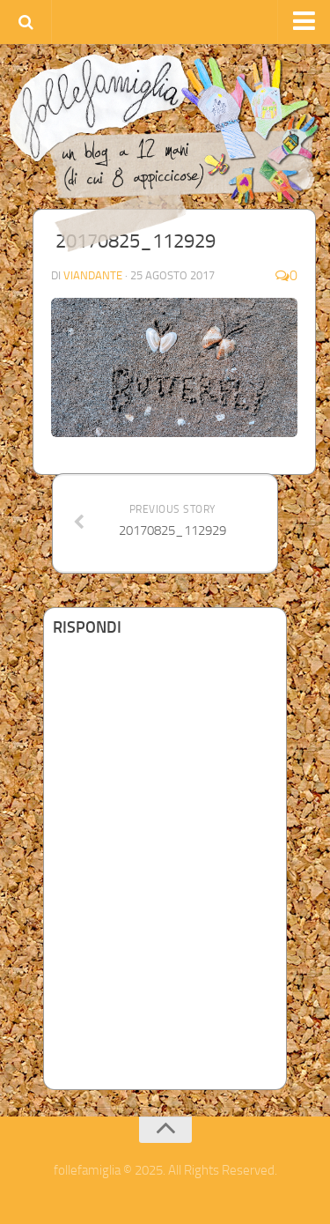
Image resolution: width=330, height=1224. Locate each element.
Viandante (92, 275)
